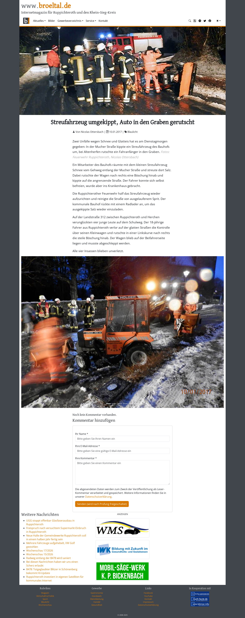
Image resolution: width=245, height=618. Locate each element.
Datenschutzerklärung (98, 496)
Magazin (45, 592)
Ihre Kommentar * (86, 458)
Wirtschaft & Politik (45, 596)
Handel (96, 602)
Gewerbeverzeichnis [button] (69, 20)
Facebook (148, 592)
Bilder (51, 20)
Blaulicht (45, 602)
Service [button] (90, 20)
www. (46, 6)
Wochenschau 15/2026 (39, 554)
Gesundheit (96, 604)
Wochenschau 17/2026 (39, 550)
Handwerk (97, 596)
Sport (45, 599)
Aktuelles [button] (38, 20)
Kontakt (103, 20)
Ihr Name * (81, 434)
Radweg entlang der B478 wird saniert (48, 558)
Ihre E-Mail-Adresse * (87, 446)
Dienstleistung (96, 599)
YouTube (148, 596)
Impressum (148, 602)
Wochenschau (45, 604)
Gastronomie (97, 592)
